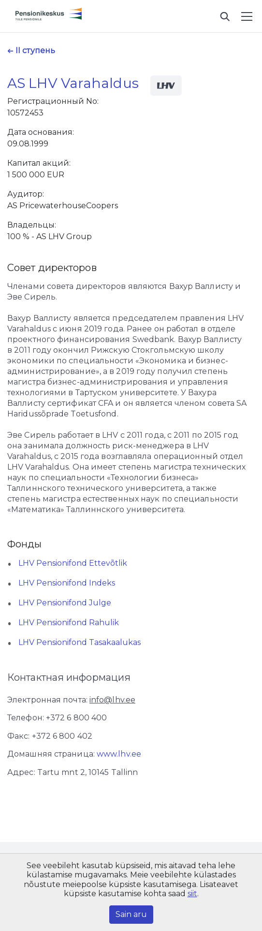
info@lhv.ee (112, 699)
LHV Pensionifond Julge (64, 602)
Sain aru (131, 914)
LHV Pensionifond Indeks (66, 582)
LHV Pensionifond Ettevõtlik (72, 563)
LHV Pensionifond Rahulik (68, 622)
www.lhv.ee (119, 754)
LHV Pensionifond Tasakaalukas (79, 642)
